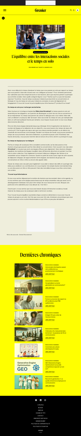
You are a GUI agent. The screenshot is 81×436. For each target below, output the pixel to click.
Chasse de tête (40, 413)
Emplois (40, 410)
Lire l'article (49, 274)
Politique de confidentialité (40, 423)
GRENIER (40, 430)
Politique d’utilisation (40, 426)
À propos (40, 405)
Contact (41, 415)
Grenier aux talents (37, 67)
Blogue (40, 407)
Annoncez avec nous (40, 418)
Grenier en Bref (40, 421)
